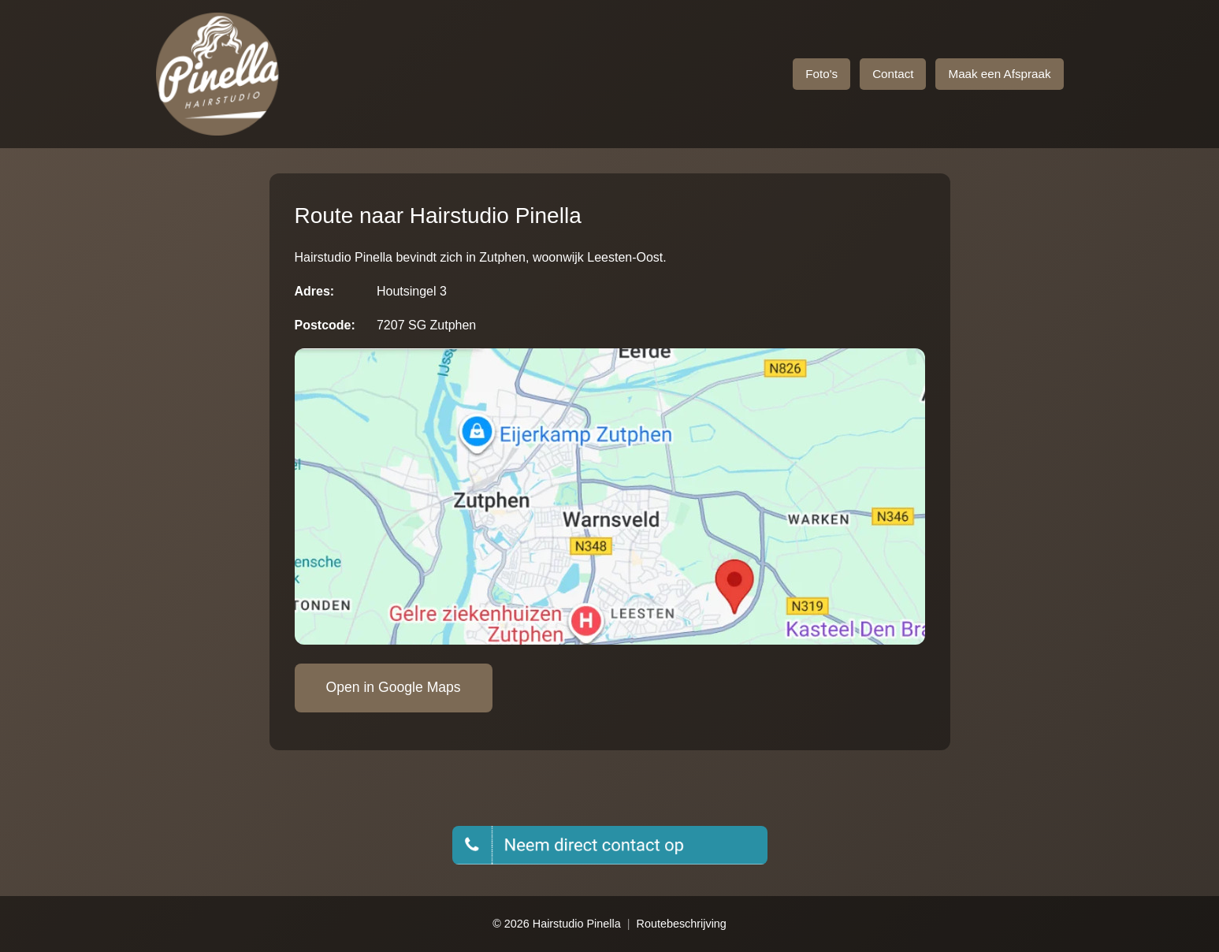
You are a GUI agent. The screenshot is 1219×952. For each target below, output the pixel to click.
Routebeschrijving (681, 923)
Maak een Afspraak (999, 73)
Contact (892, 73)
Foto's (821, 73)
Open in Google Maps (393, 687)
